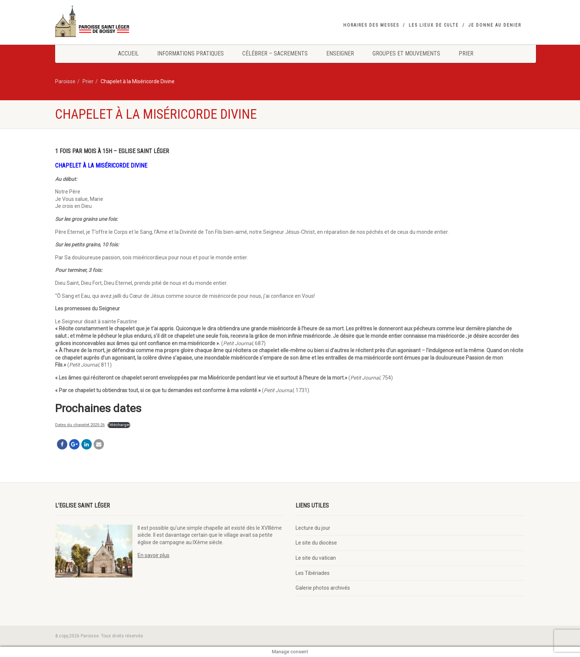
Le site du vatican (316, 558)
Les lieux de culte (434, 25)
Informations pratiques (190, 53)
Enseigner (340, 53)
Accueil (128, 53)
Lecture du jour (313, 528)
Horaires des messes (371, 25)
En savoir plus (153, 555)
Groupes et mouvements (406, 53)
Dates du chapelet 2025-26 (80, 424)
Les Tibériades (313, 573)
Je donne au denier (494, 25)
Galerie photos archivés (323, 588)
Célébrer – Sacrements (275, 53)
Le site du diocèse (316, 543)
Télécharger (119, 424)
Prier (466, 53)
